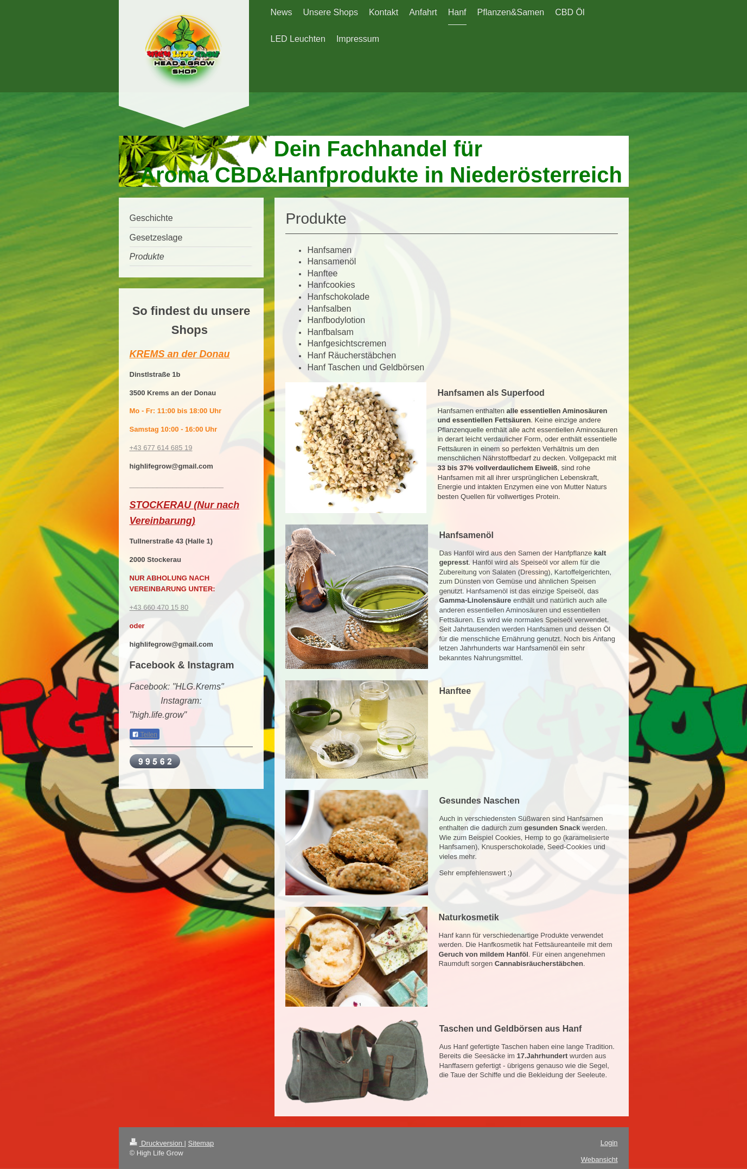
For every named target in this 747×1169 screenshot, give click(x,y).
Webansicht (599, 1159)
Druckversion (157, 1143)
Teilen (144, 734)
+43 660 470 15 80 (159, 607)
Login (609, 1143)
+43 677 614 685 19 (161, 448)
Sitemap (201, 1143)
